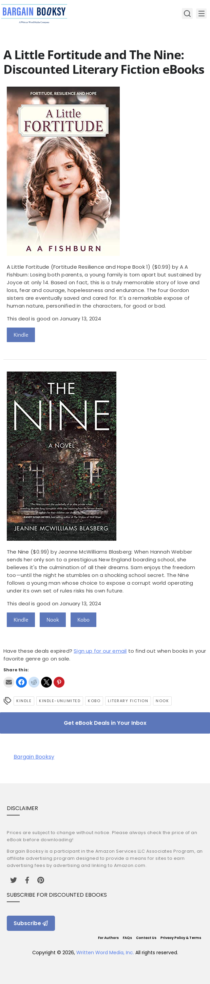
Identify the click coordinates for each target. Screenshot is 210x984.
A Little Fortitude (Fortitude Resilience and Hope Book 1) (78, 266)
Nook (52, 619)
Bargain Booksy (34, 757)
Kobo (83, 619)
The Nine (18, 551)
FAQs (127, 937)
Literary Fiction (128, 700)
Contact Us (146, 937)
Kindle (21, 334)
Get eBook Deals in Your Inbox (105, 723)
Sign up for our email (100, 650)
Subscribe (31, 923)
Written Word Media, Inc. (105, 952)
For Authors (108, 937)
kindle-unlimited (59, 700)
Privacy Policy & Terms (180, 937)
